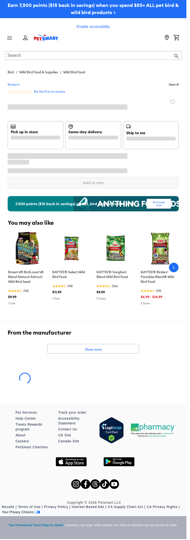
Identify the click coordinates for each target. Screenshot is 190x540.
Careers (22, 441)
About (21, 435)
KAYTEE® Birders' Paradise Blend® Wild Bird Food (157, 277)
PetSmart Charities (32, 447)
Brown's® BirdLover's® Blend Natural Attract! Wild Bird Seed (26, 277)
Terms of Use (29, 507)
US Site (64, 435)
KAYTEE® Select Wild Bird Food (68, 274)
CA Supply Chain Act (125, 507)
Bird (11, 72)
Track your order (72, 412)
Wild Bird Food (74, 72)
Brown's (14, 84)
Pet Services (26, 412)
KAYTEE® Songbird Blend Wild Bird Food (112, 274)
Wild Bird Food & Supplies (38, 72)
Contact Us (67, 429)
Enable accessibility (93, 27)
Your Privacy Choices (21, 512)
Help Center (26, 418)
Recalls (8, 507)
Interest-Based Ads (88, 507)
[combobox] (93, 56)
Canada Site (68, 441)
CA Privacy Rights (162, 507)
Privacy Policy (56, 507)
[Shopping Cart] (176, 38)
